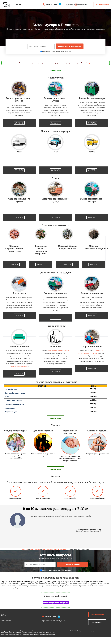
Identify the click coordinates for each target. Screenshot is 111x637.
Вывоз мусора (35, 549)
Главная (25, 549)
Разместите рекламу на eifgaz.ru (55, 603)
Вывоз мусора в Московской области (55, 549)
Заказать (19, 123)
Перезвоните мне (73, 4)
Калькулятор (81, 4)
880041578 (52, 4)
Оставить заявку (102, 4)
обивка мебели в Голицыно (19, 366)
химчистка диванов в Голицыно (58, 351)
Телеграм (89, 63)
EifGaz (3, 615)
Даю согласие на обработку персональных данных (55, 51)
